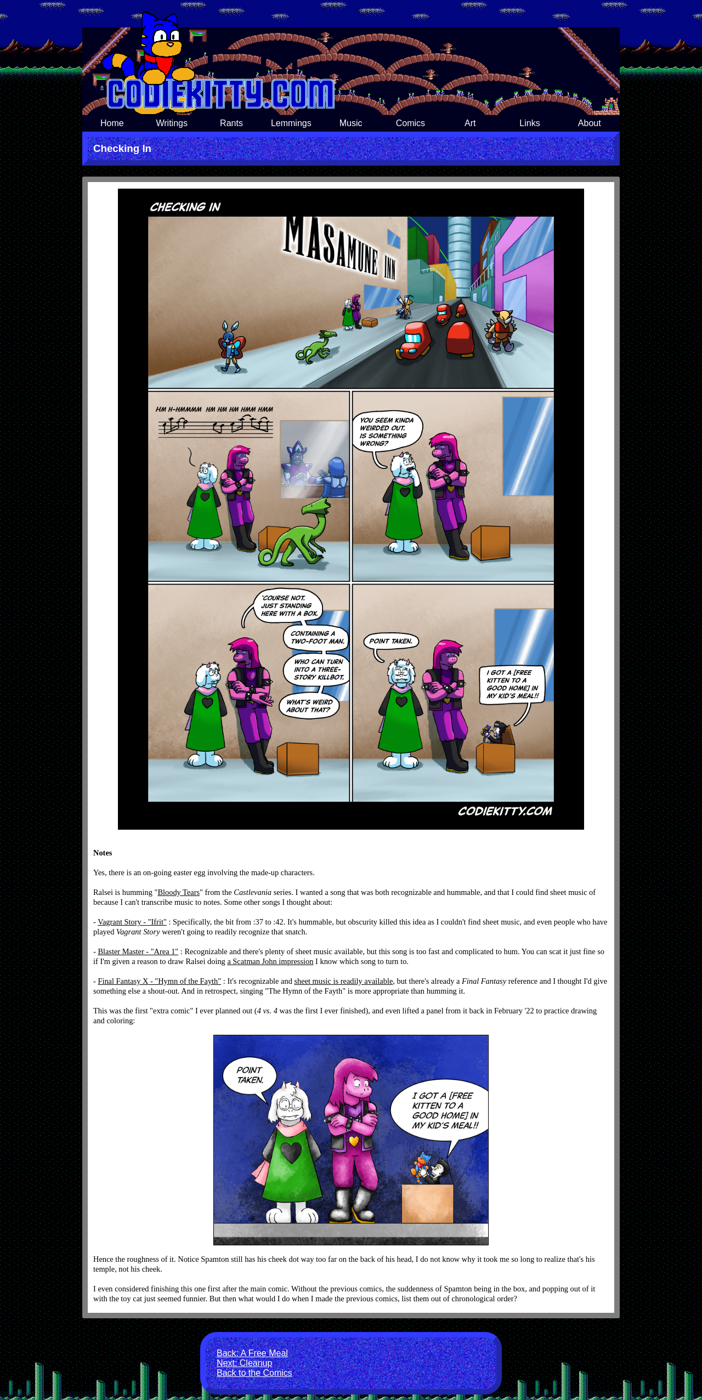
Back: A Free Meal (252, 1353)
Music (351, 123)
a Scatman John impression (270, 961)
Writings (172, 123)
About (589, 123)
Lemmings (291, 123)
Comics (410, 123)
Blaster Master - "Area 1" (138, 951)
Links (529, 123)
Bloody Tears (178, 892)
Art (470, 123)
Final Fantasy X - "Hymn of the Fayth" (159, 981)
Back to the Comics (254, 1373)
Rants (231, 123)
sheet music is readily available (343, 981)
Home (112, 123)
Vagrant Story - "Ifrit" (132, 921)
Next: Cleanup (244, 1363)
